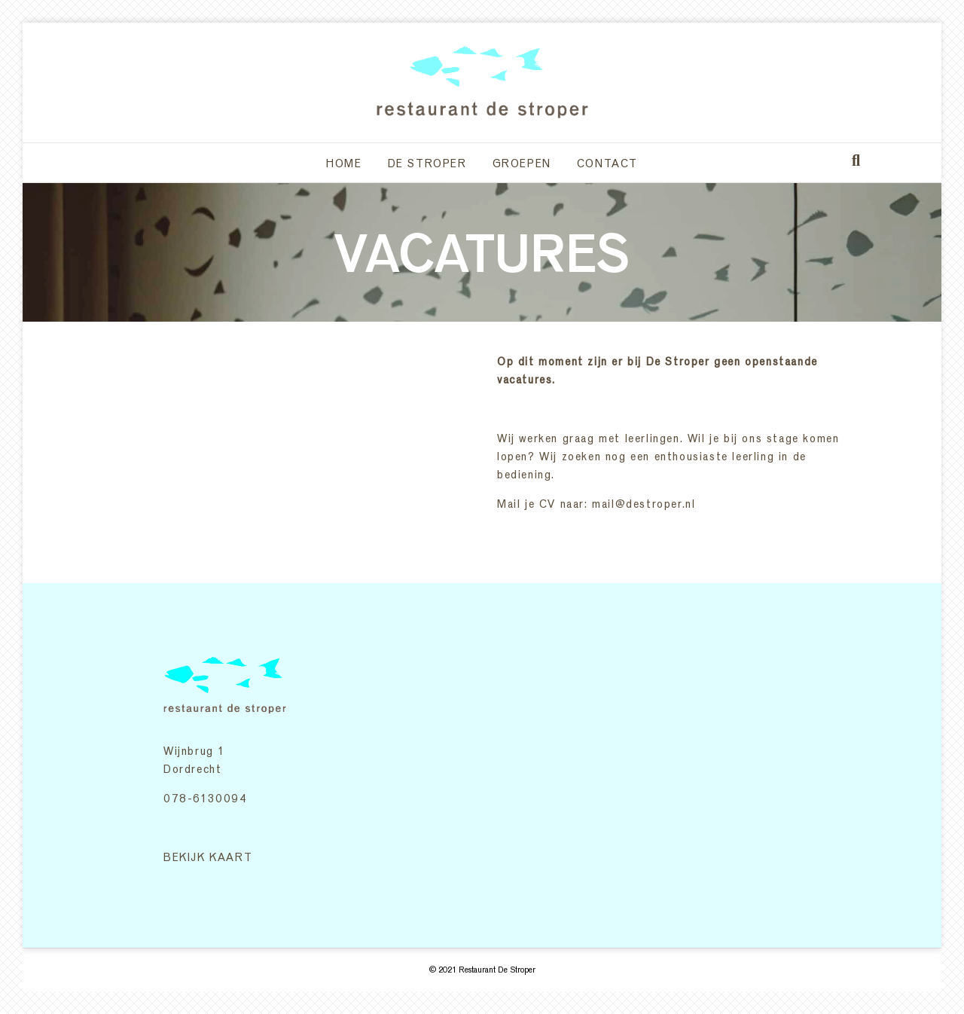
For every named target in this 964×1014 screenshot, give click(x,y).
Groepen (522, 163)
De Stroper (427, 163)
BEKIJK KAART (207, 856)
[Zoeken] (856, 160)
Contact (607, 163)
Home (344, 163)
